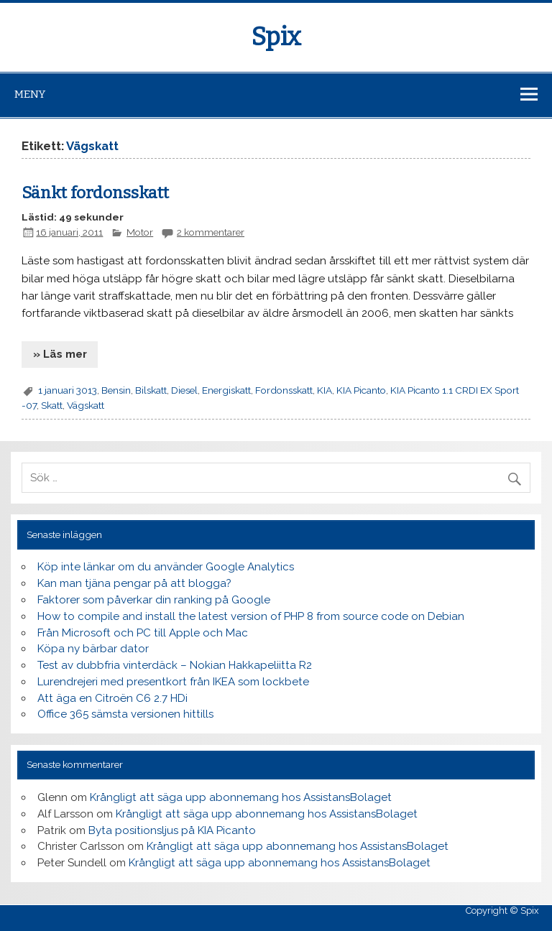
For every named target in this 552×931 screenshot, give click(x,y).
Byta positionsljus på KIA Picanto (172, 830)
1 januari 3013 (67, 390)
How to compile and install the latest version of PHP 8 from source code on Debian (250, 616)
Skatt (52, 405)
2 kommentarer (210, 232)
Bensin (116, 390)
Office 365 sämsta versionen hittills (125, 714)
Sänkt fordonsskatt (95, 193)
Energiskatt (226, 390)
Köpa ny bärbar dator (93, 648)
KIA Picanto (361, 390)
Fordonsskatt (284, 390)
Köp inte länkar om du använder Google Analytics (165, 566)
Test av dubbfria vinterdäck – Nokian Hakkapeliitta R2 (174, 665)
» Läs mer (60, 354)
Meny (29, 94)
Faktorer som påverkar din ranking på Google (153, 599)
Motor (139, 232)
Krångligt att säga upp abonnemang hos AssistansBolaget (241, 797)
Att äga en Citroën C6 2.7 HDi (112, 698)
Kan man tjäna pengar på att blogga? (134, 583)
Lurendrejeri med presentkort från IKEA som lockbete (173, 681)
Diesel (184, 390)
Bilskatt (151, 390)
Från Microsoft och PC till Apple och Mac (142, 632)
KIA (324, 390)
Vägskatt (85, 405)
